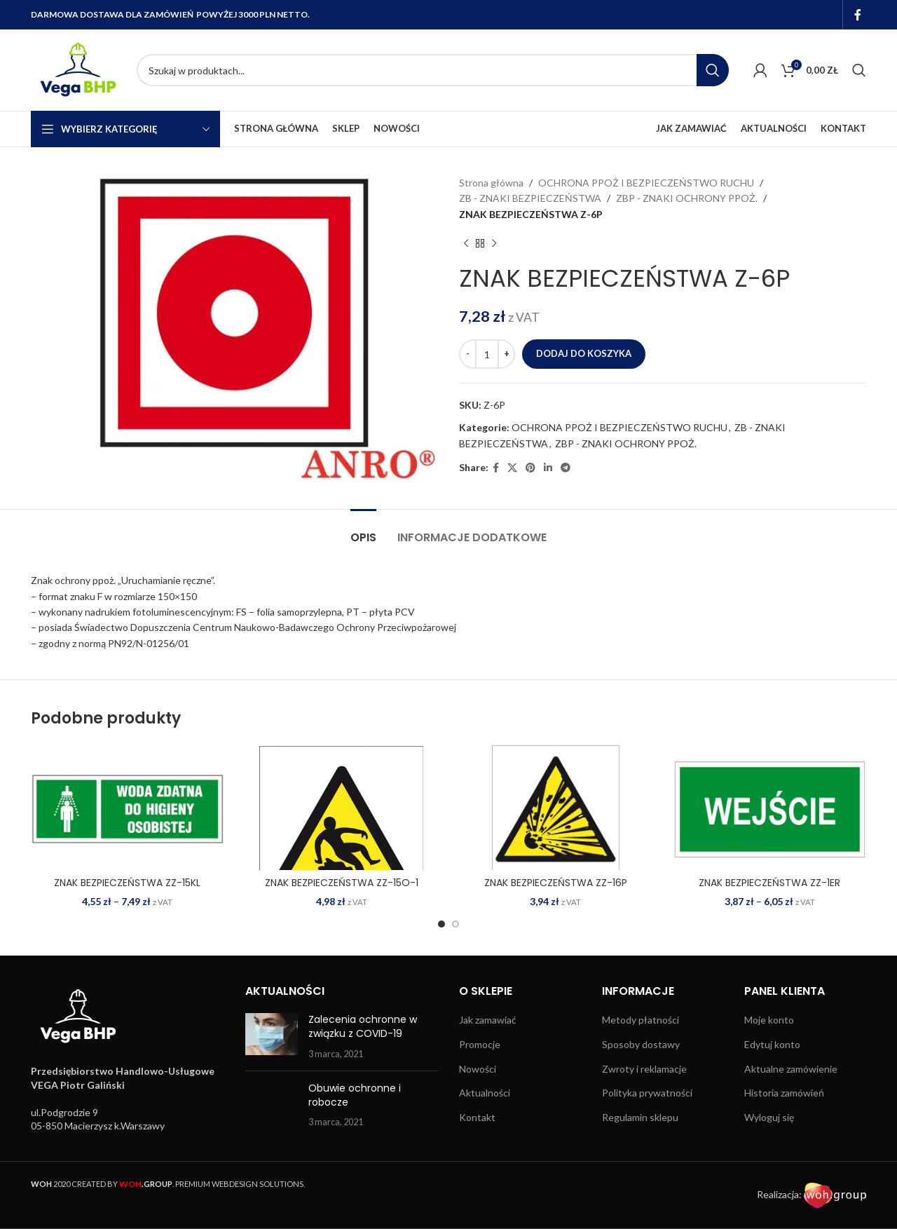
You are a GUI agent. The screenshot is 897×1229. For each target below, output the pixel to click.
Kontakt (477, 1117)
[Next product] (494, 243)
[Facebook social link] (858, 14)
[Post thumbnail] (271, 1036)
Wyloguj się (769, 1117)
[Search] (433, 70)
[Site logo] (77, 69)
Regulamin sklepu (640, 1117)
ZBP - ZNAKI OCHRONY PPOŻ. (687, 198)
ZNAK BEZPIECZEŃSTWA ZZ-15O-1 (341, 883)
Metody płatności (640, 1020)
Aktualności (484, 1093)
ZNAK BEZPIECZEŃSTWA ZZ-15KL (127, 883)
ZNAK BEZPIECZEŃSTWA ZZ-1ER (769, 883)
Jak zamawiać (487, 1020)
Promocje (479, 1044)
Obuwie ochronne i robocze (354, 1095)
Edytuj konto (772, 1044)
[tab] (363, 530)
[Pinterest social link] (530, 468)
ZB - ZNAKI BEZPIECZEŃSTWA (530, 198)
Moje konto (769, 1020)
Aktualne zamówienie (790, 1069)
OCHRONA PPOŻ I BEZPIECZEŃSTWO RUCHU (646, 183)
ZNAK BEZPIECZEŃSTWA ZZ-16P (555, 883)
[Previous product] (466, 243)
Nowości (477, 1069)
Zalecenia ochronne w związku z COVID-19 (362, 1026)
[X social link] (512, 468)
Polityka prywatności (647, 1093)
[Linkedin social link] (548, 468)
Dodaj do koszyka (583, 353)
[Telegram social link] (565, 468)
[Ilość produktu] (487, 354)
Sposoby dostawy (641, 1044)
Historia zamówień (784, 1093)
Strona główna (491, 183)
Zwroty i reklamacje (644, 1069)
